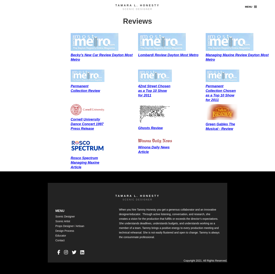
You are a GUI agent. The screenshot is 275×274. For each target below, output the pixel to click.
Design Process (64, 230)
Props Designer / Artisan (69, 226)
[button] (251, 6)
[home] (137, 6)
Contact (60, 240)
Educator (60, 235)
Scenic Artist (62, 221)
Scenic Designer (65, 216)
